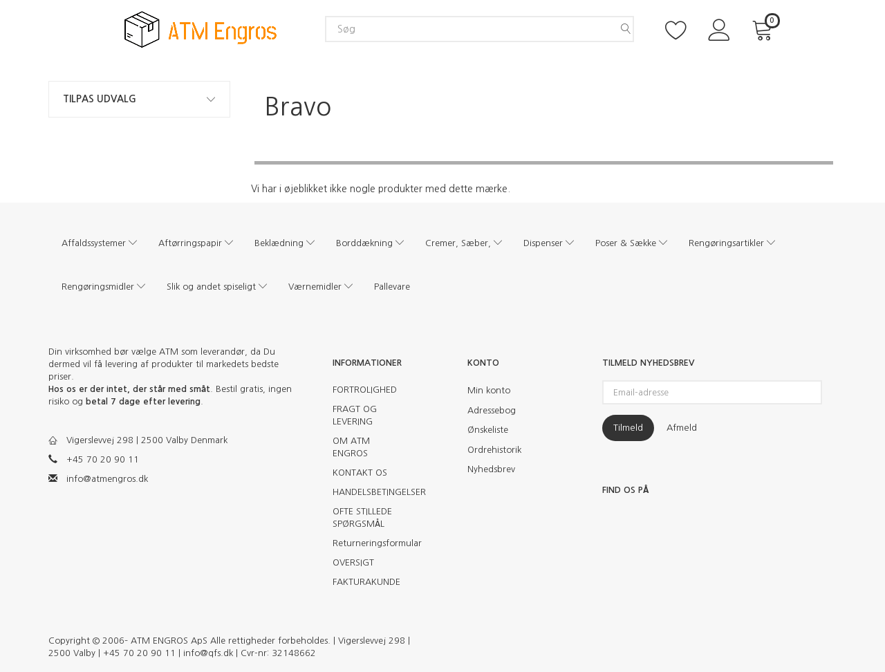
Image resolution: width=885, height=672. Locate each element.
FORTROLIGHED (365, 389)
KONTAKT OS (360, 472)
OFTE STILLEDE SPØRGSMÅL (362, 517)
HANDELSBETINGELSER (372, 491)
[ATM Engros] (200, 29)
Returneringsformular (372, 543)
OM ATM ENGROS (351, 447)
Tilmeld (628, 427)
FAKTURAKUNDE (366, 581)
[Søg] (626, 29)
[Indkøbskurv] (764, 28)
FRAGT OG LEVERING (355, 415)
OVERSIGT (353, 562)
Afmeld (682, 427)
